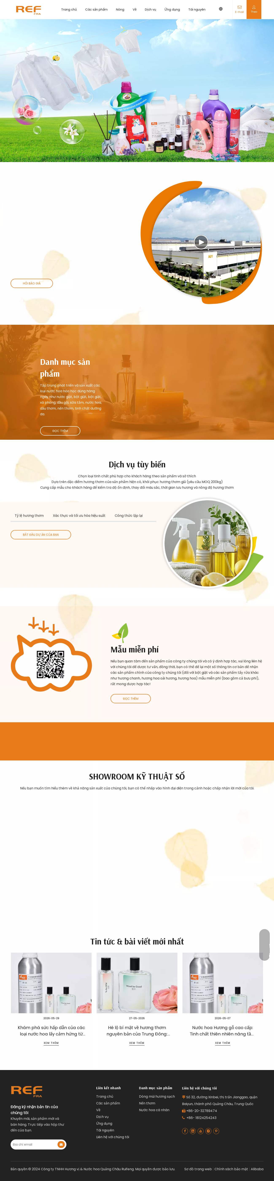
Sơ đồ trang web (198, 1169)
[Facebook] (185, 1131)
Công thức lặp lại (129, 515)
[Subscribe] (61, 1144)
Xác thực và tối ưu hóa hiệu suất (79, 515)
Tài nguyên (196, 9)
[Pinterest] (216, 1131)
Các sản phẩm (96, 9)
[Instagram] (208, 1131)
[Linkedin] (193, 1131)
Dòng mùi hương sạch (157, 1096)
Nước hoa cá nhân (154, 1110)
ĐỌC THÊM (60, 431)
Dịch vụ (150, 9)
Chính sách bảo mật (231, 1169)
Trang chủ (69, 9)
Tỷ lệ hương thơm (29, 515)
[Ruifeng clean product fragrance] (51, 654)
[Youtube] (201, 1131)
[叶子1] (120, 632)
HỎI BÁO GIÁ (31, 283)
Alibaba (257, 1169)
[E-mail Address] (34, 1144)
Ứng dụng (172, 9)
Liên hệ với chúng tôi (112, 1137)
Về (134, 9)
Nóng (120, 9)
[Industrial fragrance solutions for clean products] (212, 543)
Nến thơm (147, 1103)
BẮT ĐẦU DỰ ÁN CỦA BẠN (41, 535)
